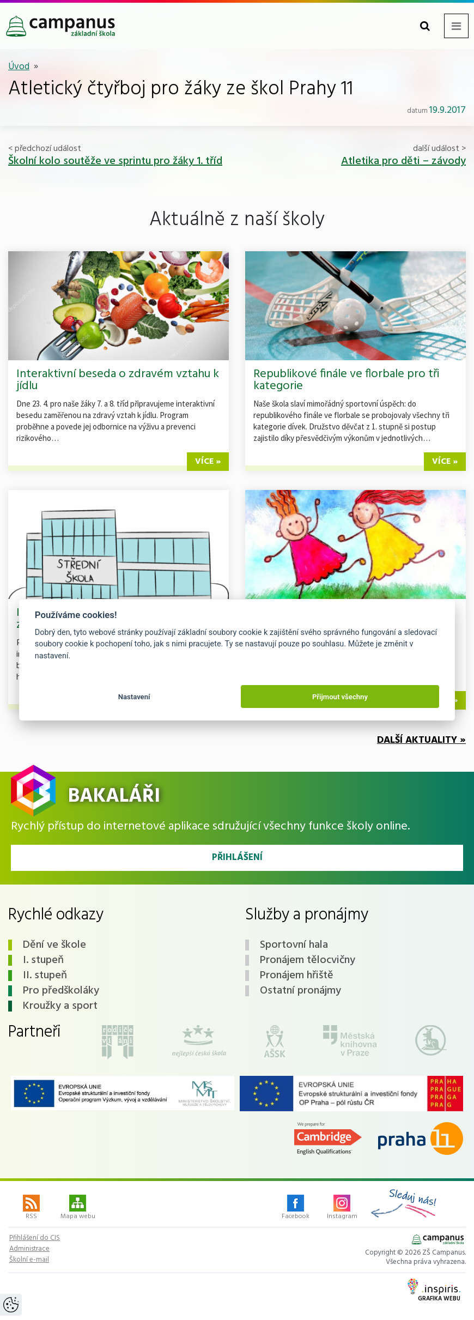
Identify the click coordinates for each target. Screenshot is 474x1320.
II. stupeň (45, 975)
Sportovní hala (294, 945)
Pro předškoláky (61, 990)
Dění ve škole (54, 945)
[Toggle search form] (425, 26)
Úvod (18, 66)
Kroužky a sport (60, 1006)
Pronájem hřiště (296, 975)
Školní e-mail (29, 1260)
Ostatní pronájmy (300, 990)
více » (208, 462)
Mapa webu (77, 1208)
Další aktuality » (421, 740)
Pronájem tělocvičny (307, 960)
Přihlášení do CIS (34, 1238)
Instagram (342, 1208)
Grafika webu (434, 1291)
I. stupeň (43, 960)
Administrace (29, 1249)
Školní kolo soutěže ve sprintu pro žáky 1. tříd (115, 161)
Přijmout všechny (340, 697)
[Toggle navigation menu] (456, 26)
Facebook (295, 1208)
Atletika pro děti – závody (403, 161)
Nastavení (134, 697)
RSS (31, 1208)
